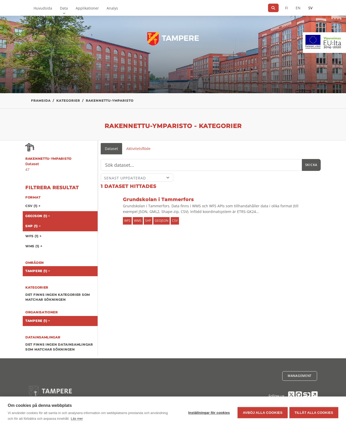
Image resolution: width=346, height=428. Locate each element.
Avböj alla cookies (262, 412)
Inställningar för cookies (208, 412)
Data (64, 8)
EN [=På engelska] (298, 7)
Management (300, 376)
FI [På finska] (286, 7)
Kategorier (68, 100)
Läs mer (77, 419)
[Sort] (137, 177)
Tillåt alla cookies (314, 412)
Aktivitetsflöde (138, 148)
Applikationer (87, 8)
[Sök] (273, 8)
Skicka (311, 165)
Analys (112, 8)
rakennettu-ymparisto (109, 100)
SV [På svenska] (310, 7)
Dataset (111, 148)
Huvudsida (43, 8)
